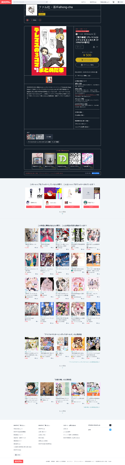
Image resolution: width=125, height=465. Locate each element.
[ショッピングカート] (113, 2)
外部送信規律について (89, 461)
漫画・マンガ (83, 29)
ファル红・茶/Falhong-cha (62, 150)
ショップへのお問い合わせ (81, 127)
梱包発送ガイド (18, 440)
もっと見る (62, 213)
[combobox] (30, 2)
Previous (30, 161)
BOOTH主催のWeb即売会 (45, 443)
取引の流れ (79, 112)
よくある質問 (66, 431)
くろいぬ (41, 11)
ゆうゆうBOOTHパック (91, 94)
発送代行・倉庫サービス (20, 437)
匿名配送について (18, 434)
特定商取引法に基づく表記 (81, 120)
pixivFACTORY (78, 105)
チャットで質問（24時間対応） (71, 434)
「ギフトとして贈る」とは (83, 75)
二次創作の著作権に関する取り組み (23, 447)
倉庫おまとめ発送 (43, 440)
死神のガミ (34, 202)
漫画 (77, 29)
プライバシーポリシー (80, 123)
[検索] (47, 2)
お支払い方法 (80, 115)
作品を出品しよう (104, 2)
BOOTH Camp (17, 450)
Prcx (70, 202)
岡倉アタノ (91, 202)
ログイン (83, 2)
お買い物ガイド (42, 431)
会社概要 (48, 461)
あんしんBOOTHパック (80, 94)
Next (95, 161)
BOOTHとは (93, 2)
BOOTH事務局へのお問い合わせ (71, 437)
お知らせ (65, 428)
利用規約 (53, 461)
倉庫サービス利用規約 (61, 461)
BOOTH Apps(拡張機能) (20, 431)
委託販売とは (17, 443)
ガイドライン (70, 461)
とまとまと (53, 202)
